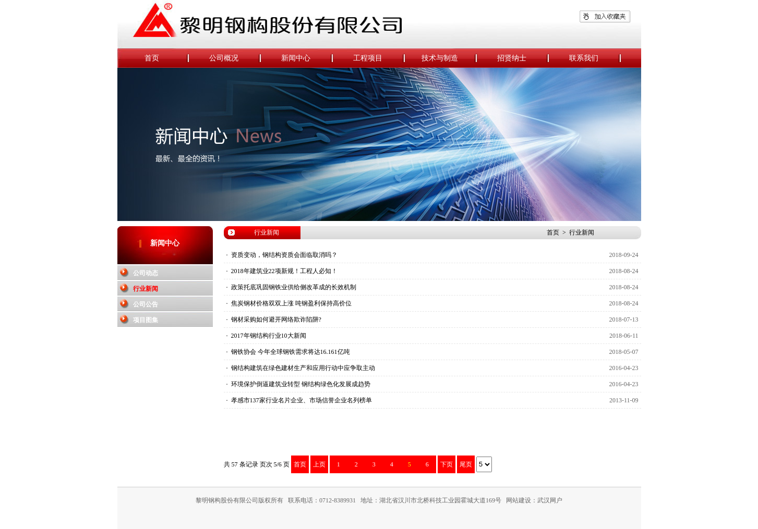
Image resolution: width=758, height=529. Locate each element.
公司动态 (145, 273)
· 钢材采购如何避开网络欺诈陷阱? (273, 319)
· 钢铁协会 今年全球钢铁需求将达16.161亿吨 (288, 351)
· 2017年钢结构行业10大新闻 (266, 335)
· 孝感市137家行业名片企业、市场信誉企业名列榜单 (299, 400)
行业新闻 (145, 288)
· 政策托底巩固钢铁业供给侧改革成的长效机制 (291, 287)
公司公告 (145, 304)
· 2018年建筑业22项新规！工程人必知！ (282, 271)
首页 (167, 58)
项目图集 (145, 320)
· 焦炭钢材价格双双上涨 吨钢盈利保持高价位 (289, 303)
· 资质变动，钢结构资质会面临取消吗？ (282, 255)
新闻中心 (307, 58)
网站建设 (518, 500)
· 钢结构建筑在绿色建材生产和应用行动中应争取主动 (300, 368)
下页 (446, 464)
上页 (319, 464)
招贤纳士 (523, 58)
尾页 (466, 464)
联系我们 (595, 58)
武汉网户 (549, 500)
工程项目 (379, 58)
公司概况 (235, 58)
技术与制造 (449, 58)
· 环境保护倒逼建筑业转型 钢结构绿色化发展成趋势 (298, 384)
